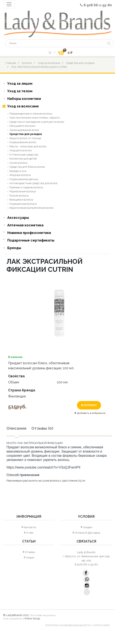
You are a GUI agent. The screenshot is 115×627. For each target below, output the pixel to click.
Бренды (14, 248)
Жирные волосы (20, 175)
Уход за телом (19, 91)
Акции (30, 557)
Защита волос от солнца (25, 138)
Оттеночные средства (23, 154)
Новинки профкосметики (29, 233)
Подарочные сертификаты (30, 240)
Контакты (30, 527)
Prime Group (32, 618)
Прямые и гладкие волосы (26, 187)
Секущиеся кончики (22, 125)
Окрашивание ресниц (23, 179)
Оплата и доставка (87, 532)
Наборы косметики (24, 99)
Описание (16, 428)
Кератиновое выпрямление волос (31, 207)
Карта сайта (101, 625)
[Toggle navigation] (9, 4)
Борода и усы (17, 171)
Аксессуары (18, 218)
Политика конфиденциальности (68, 625)
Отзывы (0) (42, 428)
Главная (10, 63)
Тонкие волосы (19, 195)
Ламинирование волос (24, 130)
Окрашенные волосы (23, 203)
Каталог (27, 63)
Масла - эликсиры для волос (28, 146)
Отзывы (30, 552)
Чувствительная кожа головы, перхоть (34, 117)
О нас (30, 532)
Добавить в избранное (90, 413)
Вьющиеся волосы (21, 199)
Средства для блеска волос (27, 166)
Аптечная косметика (25, 225)
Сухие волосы (18, 162)
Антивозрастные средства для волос (33, 183)
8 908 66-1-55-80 (96, 5)
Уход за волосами (49, 63)
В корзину (89, 405)
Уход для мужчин (20, 150)
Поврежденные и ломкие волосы (30, 113)
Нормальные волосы (22, 191)
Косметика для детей (23, 158)
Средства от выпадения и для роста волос (36, 121)
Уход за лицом (19, 84)
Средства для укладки (80, 63)
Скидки (87, 527)
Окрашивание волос (22, 142)
